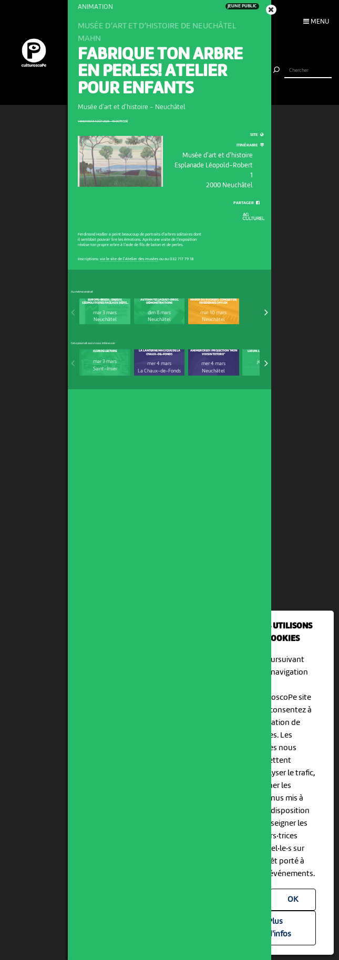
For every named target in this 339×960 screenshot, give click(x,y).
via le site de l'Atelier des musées (129, 259)
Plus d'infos (279, 928)
